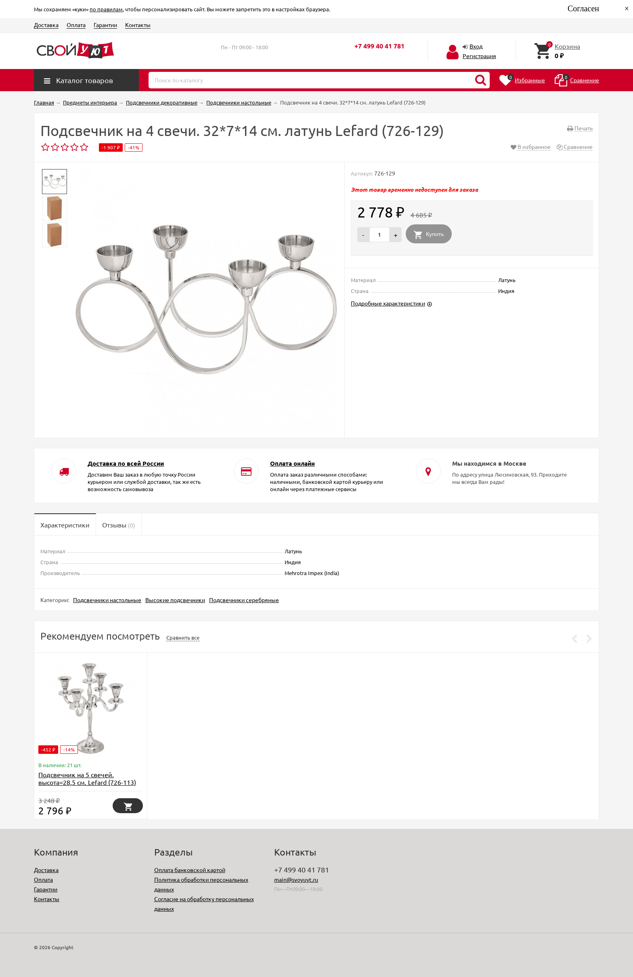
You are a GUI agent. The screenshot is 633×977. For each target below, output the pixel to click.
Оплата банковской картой (189, 869)
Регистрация (479, 55)
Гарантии (105, 24)
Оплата (76, 24)
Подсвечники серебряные (244, 599)
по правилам (106, 9)
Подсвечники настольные (107, 599)
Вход (476, 46)
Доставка (46, 24)
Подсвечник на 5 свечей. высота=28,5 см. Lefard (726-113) (87, 778)
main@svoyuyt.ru (296, 879)
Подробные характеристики (388, 303)
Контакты (138, 24)
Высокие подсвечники (175, 599)
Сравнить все (182, 637)
